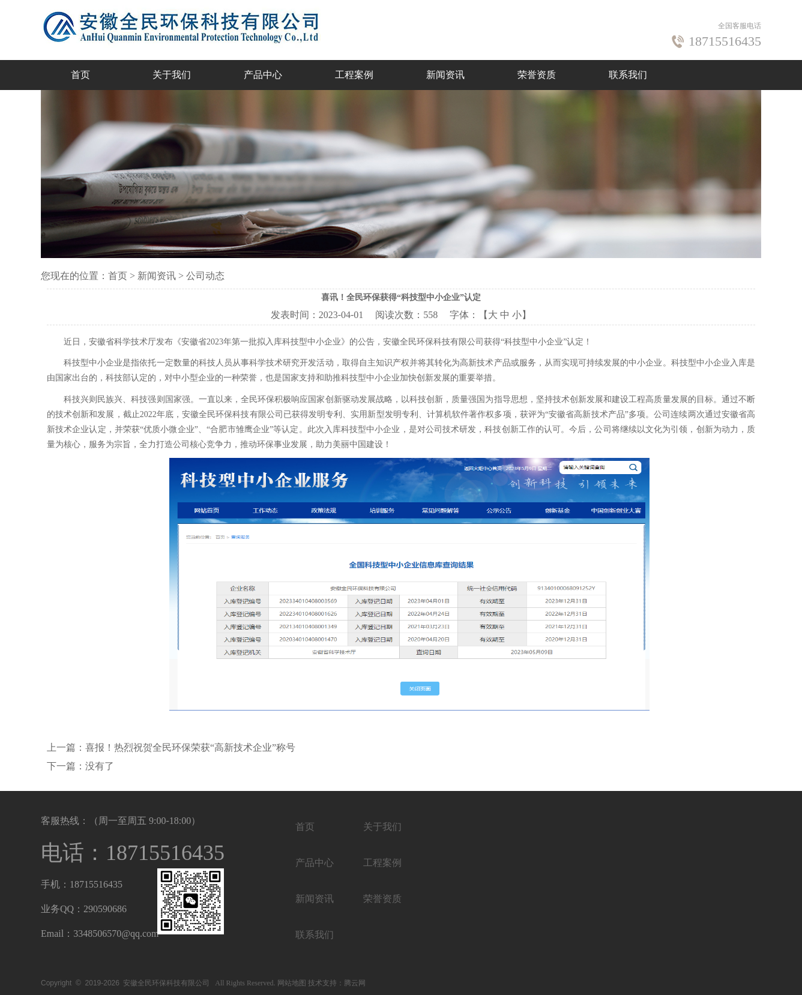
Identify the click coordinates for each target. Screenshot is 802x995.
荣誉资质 (536, 75)
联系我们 (628, 75)
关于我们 (171, 75)
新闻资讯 (445, 75)
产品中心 (263, 75)
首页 (80, 75)
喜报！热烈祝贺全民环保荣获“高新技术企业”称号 (190, 747)
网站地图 (291, 983)
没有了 (99, 766)
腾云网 (355, 983)
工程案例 (354, 75)
